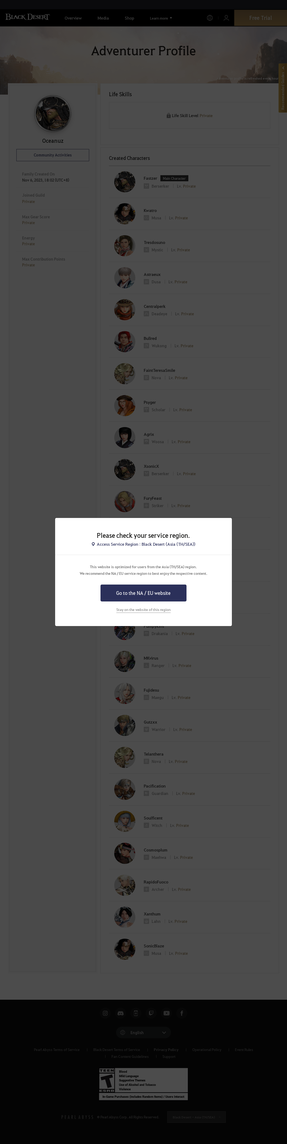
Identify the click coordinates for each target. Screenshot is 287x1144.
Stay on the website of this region (143, 609)
